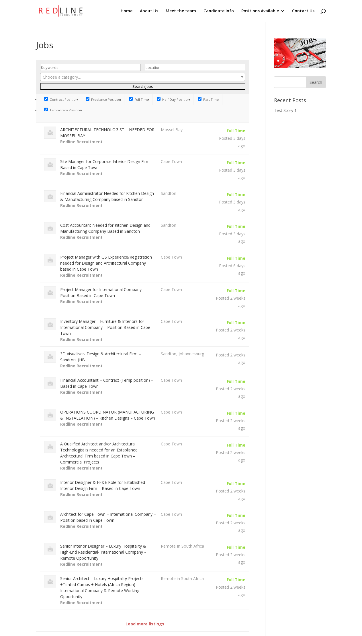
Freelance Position (103, 99)
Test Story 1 (285, 110)
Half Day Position (173, 99)
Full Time (139, 99)
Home (126, 11)
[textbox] (142, 77)
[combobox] (142, 77)
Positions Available (260, 11)
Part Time (208, 99)
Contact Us (303, 11)
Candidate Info (218, 11)
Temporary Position (63, 110)
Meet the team (181, 11)
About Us (149, 11)
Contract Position (61, 99)
